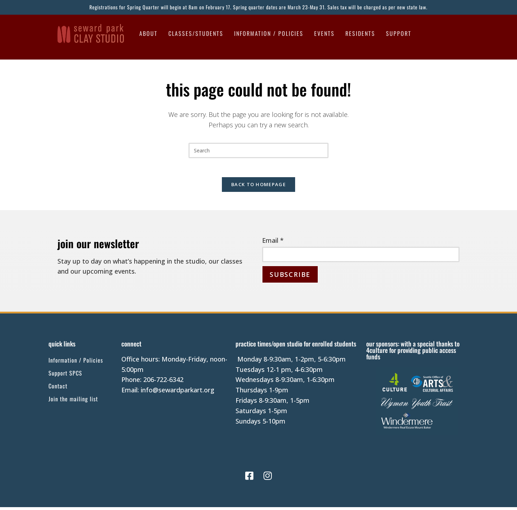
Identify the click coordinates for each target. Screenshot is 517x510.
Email (273, 243)
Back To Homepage (258, 187)
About (148, 33)
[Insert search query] (258, 150)
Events (324, 33)
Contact (57, 388)
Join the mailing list (73, 401)
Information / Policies (268, 33)
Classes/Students (195, 33)
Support (398, 33)
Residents (360, 33)
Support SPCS (65, 376)
